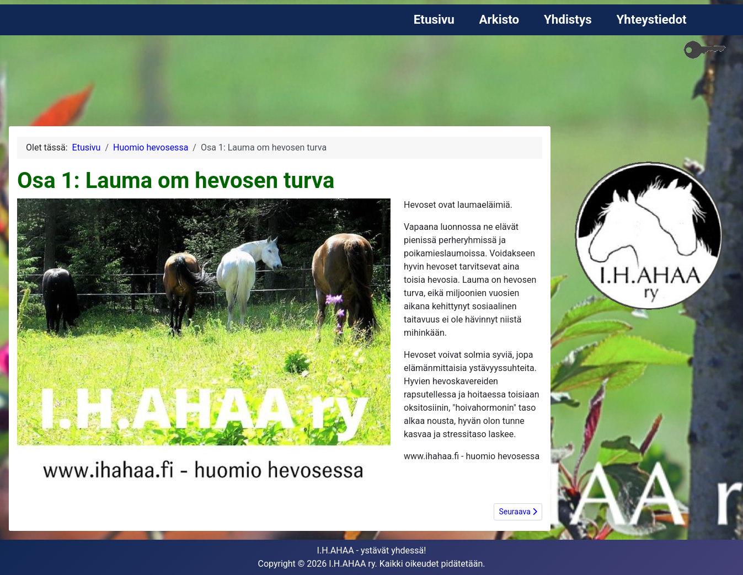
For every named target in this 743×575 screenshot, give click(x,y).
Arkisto (499, 19)
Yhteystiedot (652, 19)
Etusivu (434, 19)
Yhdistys (568, 19)
